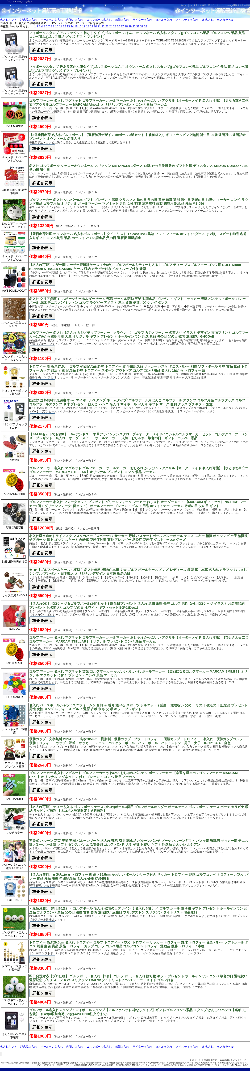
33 (145, 26)
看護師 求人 (36, 1063)
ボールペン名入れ (52, 19)
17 (83, 26)
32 (141, 26)
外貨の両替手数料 (204, 1065)
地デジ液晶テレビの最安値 (184, 1065)
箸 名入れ (207, 19)
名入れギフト (8, 19)
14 (72, 26)
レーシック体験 (84, 1063)
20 (95, 26)
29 (130, 26)
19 (91, 26)
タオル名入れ (164, 19)
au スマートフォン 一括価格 (68, 1065)
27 (122, 26)
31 (137, 26)
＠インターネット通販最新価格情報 (233, 5)
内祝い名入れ (74, 19)
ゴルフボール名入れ (99, 19)
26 (118, 26)
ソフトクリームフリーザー (151, 1065)
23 (107, 26)
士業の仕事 (168, 1065)
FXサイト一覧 (219, 1065)
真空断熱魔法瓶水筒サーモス (136, 1063)
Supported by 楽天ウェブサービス (233, 1060)
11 (60, 26)
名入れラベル (225, 19)
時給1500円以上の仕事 (10, 1063)
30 (134, 26)
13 (68, 26)
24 (110, 26)
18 (87, 26)
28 (126, 26)
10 (56, 26)
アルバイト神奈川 (193, 1063)
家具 (117, 1065)
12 (64, 26)
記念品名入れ (28, 19)
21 (99, 26)
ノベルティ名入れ (187, 19)
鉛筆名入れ (122, 19)
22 (103, 26)
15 (76, 26)
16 (79, 26)
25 (114, 26)
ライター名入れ (142, 19)
